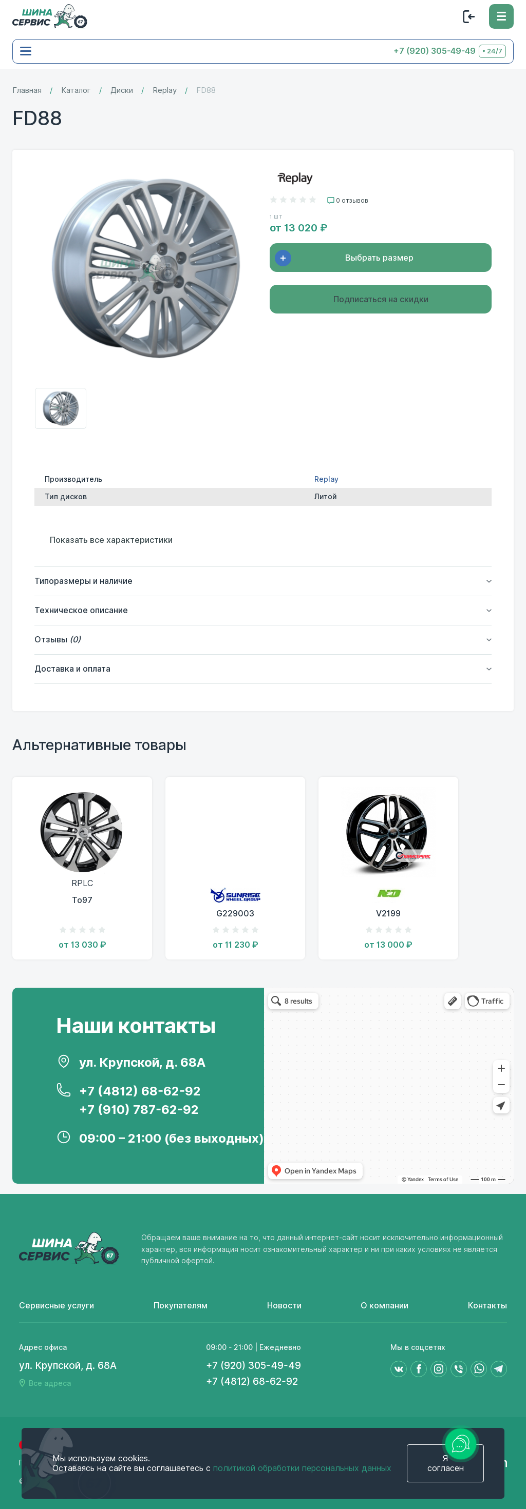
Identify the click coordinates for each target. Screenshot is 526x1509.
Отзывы (57, 639)
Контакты (487, 1305)
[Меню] (501, 16)
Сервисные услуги (56, 1305)
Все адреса (50, 1383)
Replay (165, 90)
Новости (284, 1305)
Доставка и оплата (72, 669)
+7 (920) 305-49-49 (434, 51)
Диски (121, 90)
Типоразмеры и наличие (83, 581)
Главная (27, 90)
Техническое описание (81, 610)
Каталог (76, 90)
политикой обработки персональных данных (302, 1468)
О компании (384, 1305)
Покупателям (181, 1305)
